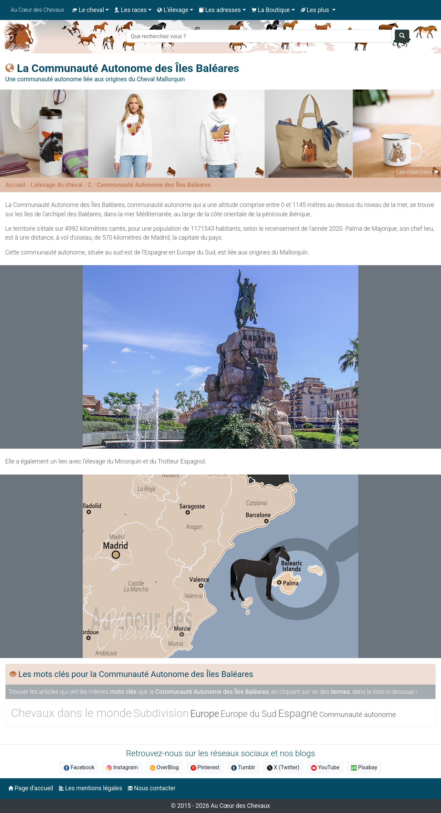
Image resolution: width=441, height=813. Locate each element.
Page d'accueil (30, 788)
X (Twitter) (283, 767)
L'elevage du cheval (57, 184)
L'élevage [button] (172, 10)
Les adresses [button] (220, 10)
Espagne (298, 713)
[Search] (259, 36)
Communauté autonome (357, 714)
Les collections (414, 172)
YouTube (325, 767)
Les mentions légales (90, 788)
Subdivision (161, 713)
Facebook (79, 767)
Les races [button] (130, 10)
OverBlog (164, 767)
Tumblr (243, 767)
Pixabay (364, 767)
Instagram (122, 767)
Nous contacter (152, 788)
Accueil (15, 184)
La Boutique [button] (271, 10)
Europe (204, 713)
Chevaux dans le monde (71, 713)
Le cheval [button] (88, 10)
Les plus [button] (315, 10)
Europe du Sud (248, 714)
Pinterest (205, 767)
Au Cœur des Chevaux (37, 10)
